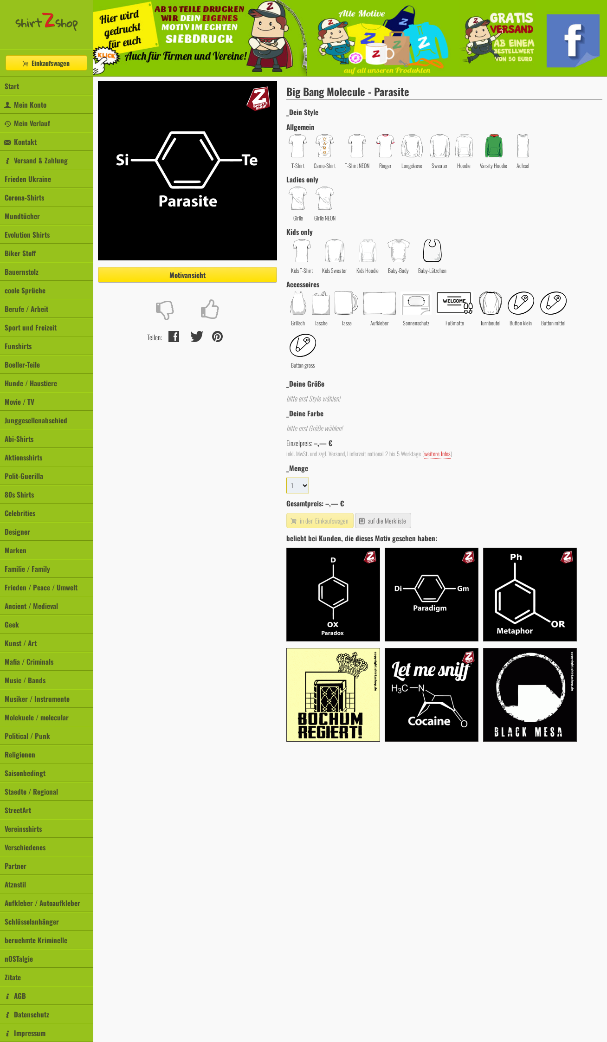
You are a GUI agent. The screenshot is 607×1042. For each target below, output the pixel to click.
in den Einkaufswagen (319, 520)
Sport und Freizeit (31, 327)
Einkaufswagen (45, 63)
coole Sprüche (25, 290)
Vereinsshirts (23, 828)
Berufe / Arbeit (26, 309)
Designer (17, 531)
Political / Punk (27, 736)
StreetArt (18, 810)
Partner (15, 866)
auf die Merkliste (382, 520)
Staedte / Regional (31, 791)
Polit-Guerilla (24, 476)
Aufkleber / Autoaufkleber (42, 903)
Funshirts (18, 346)
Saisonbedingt (25, 773)
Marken (15, 550)
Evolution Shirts (27, 234)
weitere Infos (437, 453)
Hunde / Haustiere (31, 383)
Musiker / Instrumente (37, 698)
